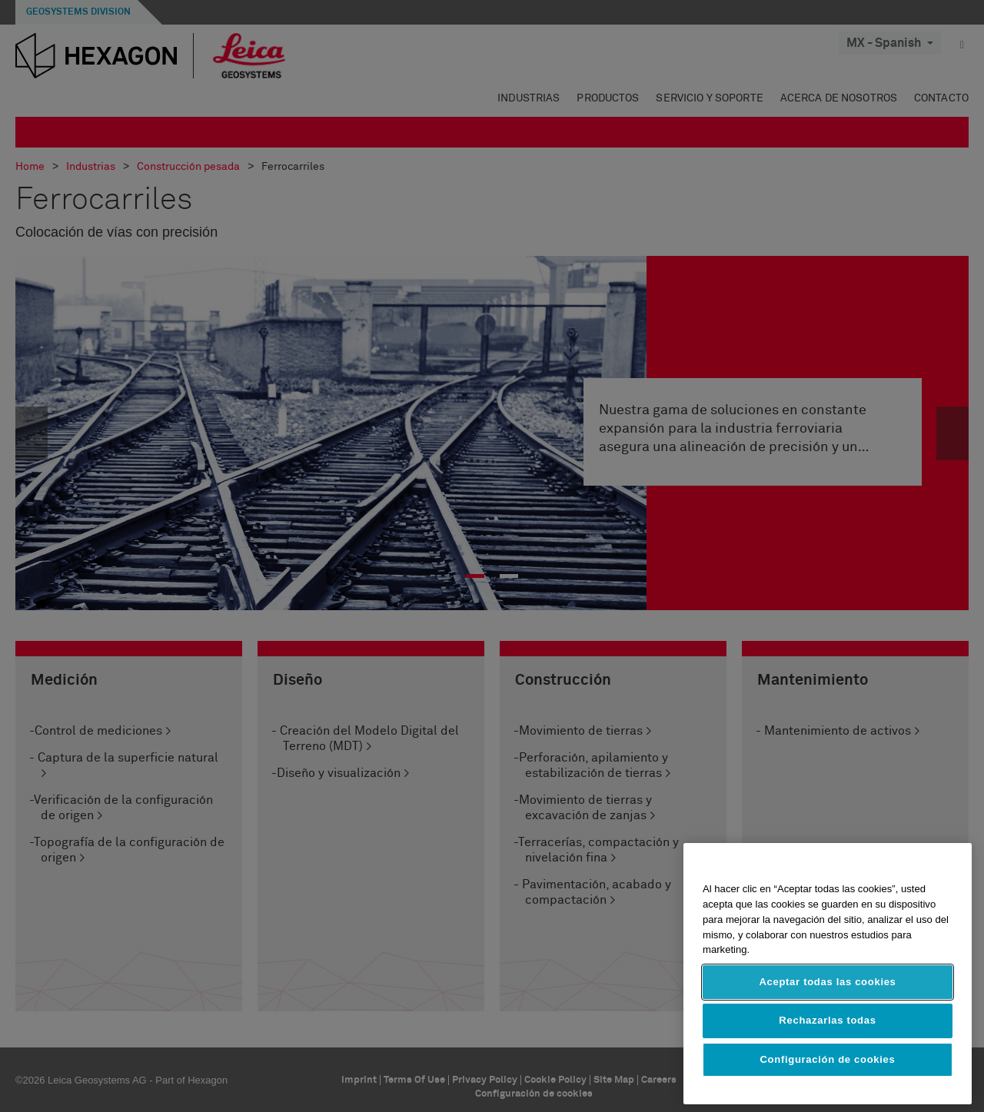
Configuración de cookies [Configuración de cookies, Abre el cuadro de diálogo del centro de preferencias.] (828, 1059)
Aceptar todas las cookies (827, 982)
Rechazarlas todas (827, 1020)
